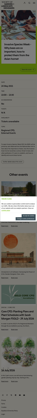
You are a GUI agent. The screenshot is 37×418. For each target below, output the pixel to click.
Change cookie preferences (25, 219)
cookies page (5, 210)
